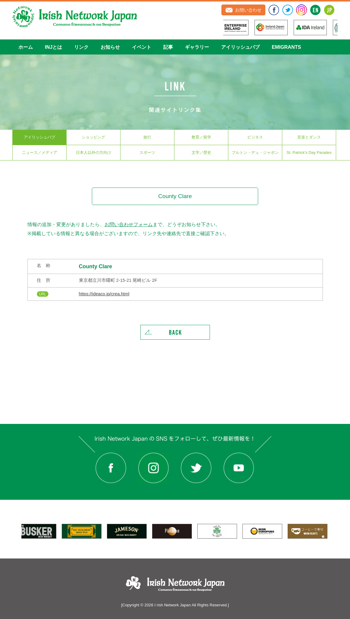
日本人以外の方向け (93, 152)
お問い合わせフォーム (129, 224)
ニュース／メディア (39, 152)
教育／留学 (201, 137)
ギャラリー (197, 47)
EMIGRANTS (286, 47)
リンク (81, 47)
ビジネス (255, 137)
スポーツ (147, 152)
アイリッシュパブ (240, 47)
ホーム (25, 47)
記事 (168, 47)
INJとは (53, 47)
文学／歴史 (201, 152)
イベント (141, 47)
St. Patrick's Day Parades (309, 152)
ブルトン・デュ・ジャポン (255, 152)
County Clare (95, 266)
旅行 (147, 137)
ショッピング (93, 137)
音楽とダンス (309, 137)
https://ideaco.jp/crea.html (104, 293)
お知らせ (110, 47)
